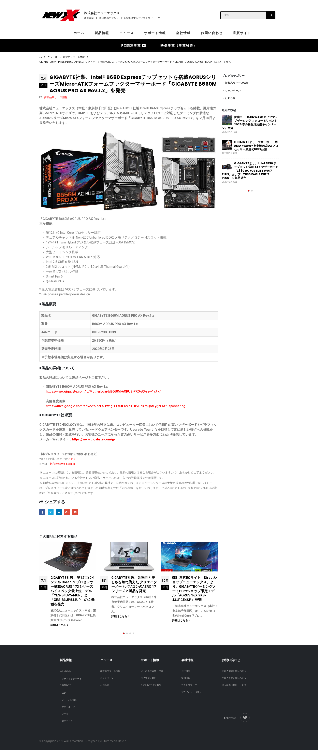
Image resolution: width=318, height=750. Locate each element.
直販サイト (242, 33)
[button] (123, 633)
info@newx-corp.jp (62, 464)
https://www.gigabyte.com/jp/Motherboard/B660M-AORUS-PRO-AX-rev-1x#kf (103, 391)
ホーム (78, 33)
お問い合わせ (212, 33)
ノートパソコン (69, 699)
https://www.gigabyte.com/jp (93, 439)
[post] (227, 120)
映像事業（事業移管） (178, 45)
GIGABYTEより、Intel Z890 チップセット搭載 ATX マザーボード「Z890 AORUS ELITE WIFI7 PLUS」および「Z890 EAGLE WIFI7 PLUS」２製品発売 (250, 170)
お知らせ (230, 98)
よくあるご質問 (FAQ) (152, 670)
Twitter (51, 512)
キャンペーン (233, 90)
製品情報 (102, 33)
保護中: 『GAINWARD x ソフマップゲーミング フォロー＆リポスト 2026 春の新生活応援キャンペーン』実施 (250, 122)
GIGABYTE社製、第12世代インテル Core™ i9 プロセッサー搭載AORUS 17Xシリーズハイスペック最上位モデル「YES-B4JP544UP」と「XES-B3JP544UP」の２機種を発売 (72, 591)
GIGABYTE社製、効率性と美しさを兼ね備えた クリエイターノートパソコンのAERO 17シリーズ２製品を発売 (134, 584)
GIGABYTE (65, 685)
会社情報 (183, 33)
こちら (72, 459)
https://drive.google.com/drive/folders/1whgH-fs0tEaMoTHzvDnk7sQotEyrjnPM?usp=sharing (115, 406)
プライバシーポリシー (192, 692)
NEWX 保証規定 (148, 677)
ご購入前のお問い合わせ (234, 670)
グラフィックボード (72, 678)
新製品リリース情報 (56, 97)
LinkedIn (59, 512)
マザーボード (68, 706)
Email (75, 512)
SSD (64, 692)
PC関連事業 (131, 45)
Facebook (42, 512)
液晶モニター (68, 721)
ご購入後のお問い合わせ (234, 677)
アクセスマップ (189, 685)
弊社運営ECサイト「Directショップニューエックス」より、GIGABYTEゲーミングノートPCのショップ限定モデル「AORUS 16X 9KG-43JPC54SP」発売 (194, 589)
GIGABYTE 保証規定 (151, 685)
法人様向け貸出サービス (234, 685)
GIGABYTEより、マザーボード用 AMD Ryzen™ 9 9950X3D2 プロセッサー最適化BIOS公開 (256, 145)
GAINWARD (66, 670)
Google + (67, 512)
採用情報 (185, 677)
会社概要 (185, 670)
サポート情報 (155, 33)
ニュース (126, 33)
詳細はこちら (59, 624)
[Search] (271, 15)
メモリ (65, 714)
